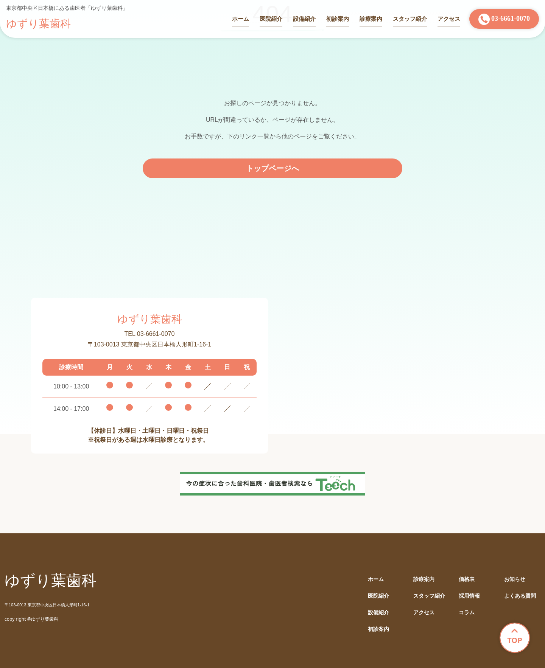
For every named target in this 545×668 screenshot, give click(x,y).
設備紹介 (304, 19)
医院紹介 (271, 19)
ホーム (240, 19)
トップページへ (272, 168)
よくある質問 (520, 596)
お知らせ (514, 579)
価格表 (467, 579)
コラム (467, 612)
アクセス (449, 19)
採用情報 (469, 596)
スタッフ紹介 (410, 19)
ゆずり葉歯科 (38, 24)
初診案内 (337, 19)
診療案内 (371, 19)
